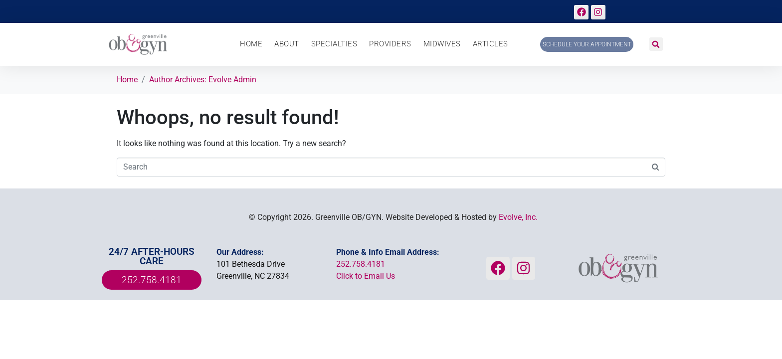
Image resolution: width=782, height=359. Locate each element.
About (286, 44)
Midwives (442, 44)
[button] (656, 44)
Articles (490, 44)
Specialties (334, 44)
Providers (390, 44)
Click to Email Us (365, 276)
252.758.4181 (360, 264)
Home (251, 44)
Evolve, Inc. (518, 217)
